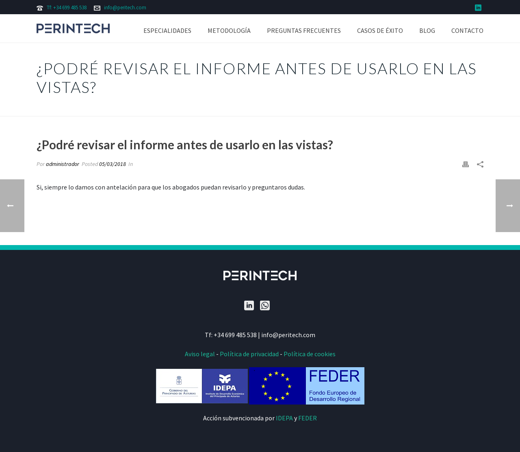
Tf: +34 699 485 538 (67, 7)
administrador (62, 164)
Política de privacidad (249, 354)
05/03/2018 (112, 164)
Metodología (229, 30)
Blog (427, 30)
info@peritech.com (125, 7)
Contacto (467, 30)
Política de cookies (310, 354)
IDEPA (284, 418)
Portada (297, 108)
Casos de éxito (380, 30)
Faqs (320, 108)
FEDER (307, 418)
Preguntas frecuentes (304, 30)
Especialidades (167, 30)
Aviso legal (200, 354)
